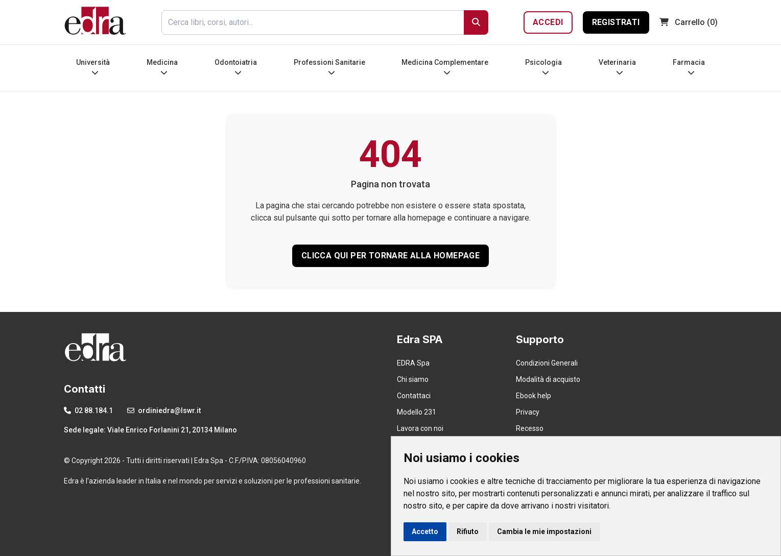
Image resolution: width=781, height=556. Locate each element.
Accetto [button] (425, 531)
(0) (688, 22)
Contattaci (414, 396)
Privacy (527, 412)
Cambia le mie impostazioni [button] (544, 531)
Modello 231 (416, 412)
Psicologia (543, 67)
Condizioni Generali (547, 363)
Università (93, 67)
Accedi (548, 22)
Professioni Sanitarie (329, 67)
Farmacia (689, 67)
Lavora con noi (420, 428)
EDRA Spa (413, 363)
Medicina (162, 67)
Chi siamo (413, 379)
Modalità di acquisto (548, 379)
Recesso (529, 428)
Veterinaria (617, 67)
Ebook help (533, 396)
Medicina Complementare (444, 67)
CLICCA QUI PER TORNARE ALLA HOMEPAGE (390, 255)
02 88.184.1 (88, 410)
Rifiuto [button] (468, 531)
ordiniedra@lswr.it (164, 410)
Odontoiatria (236, 67)
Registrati (616, 22)
